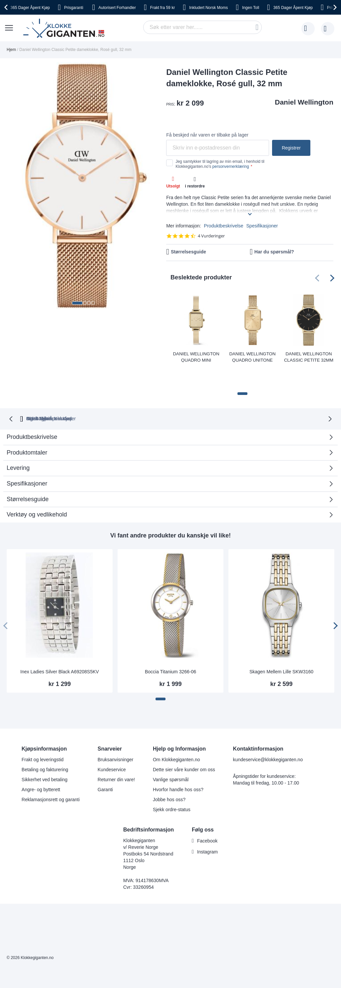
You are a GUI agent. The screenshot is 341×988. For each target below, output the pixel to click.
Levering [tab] (18, 444)
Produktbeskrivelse (223, 225)
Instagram (207, 827)
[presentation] (7, 7)
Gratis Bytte (120, 394)
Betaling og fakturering (45, 745)
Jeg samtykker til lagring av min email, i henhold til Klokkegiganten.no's (219, 163)
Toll (250, 7)
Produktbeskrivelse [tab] (32, 413)
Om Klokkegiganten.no (176, 735)
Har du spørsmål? (274, 251)
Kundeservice (112, 745)
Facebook (207, 817)
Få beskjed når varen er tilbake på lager (207, 135)
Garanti (105, 765)
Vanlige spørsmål (170, 755)
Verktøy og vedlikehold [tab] (37, 490)
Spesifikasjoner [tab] (27, 459)
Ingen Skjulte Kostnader (280, 394)
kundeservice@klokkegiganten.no (268, 735)
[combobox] (202, 27)
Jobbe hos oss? (169, 775)
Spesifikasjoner (262, 225)
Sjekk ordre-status (171, 785)
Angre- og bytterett (41, 765)
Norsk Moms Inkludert (213, 394)
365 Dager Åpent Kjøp (65, 394)
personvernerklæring (230, 166)
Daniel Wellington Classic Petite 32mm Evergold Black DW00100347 (308, 356)
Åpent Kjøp (30, 7)
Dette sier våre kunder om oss (184, 745)
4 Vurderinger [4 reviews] (211, 236)
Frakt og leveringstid (43, 735)
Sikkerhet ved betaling (45, 755)
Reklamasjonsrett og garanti (51, 775)
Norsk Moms (208, 7)
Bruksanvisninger (115, 735)
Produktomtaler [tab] (168, 430)
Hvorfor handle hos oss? (178, 765)
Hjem (11, 49)
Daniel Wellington (304, 102)
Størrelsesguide (188, 251)
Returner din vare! (116, 755)
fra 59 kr (162, 7)
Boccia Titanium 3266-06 (170, 647)
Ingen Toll (161, 394)
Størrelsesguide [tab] (28, 475)
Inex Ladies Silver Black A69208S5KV (59, 647)
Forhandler (117, 7)
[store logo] (65, 29)
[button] (77, 303)
